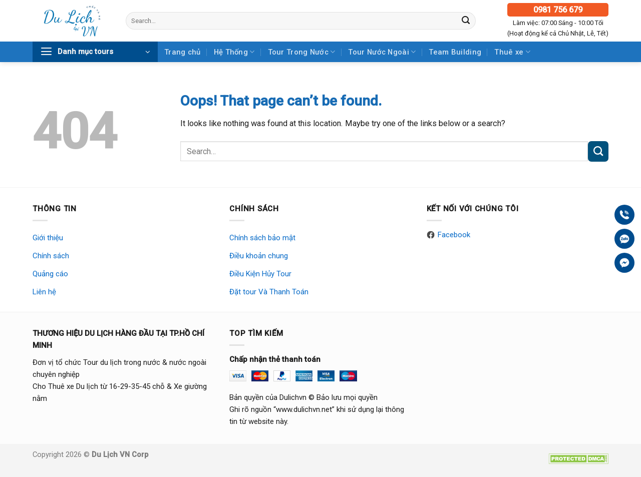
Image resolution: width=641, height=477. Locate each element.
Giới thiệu (48, 237)
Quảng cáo (50, 273)
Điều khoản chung (258, 255)
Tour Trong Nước (302, 52)
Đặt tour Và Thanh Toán (268, 291)
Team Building (455, 52)
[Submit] (466, 21)
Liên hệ (44, 291)
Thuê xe (512, 52)
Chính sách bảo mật (262, 237)
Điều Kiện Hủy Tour (260, 273)
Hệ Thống (234, 52)
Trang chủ (182, 52)
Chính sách (51, 255)
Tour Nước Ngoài (382, 52)
